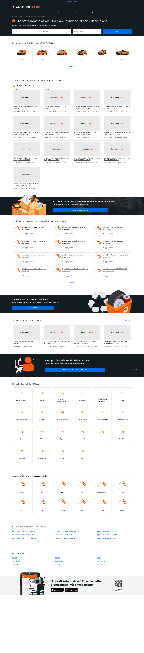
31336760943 (101, 564)
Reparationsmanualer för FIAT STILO (65, 538)
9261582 (57, 558)
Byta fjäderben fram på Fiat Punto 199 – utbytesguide (113, 242)
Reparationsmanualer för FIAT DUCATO (23, 531)
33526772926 (101, 561)
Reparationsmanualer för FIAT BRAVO (107, 538)
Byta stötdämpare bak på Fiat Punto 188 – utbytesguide (74, 228)
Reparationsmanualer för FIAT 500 (107, 531)
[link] (48, 12)
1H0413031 (15, 564)
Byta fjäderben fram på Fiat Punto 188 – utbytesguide (33, 228)
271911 (99, 558)
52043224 (58, 564)
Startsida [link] (14, 16)
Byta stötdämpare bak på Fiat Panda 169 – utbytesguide (34, 242)
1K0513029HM (59, 561)
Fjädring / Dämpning (30, 16)
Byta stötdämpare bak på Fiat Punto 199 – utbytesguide (74, 242)
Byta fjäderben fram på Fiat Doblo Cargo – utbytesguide (34, 270)
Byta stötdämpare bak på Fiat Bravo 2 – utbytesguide (33, 256)
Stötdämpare (41, 16)
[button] (78, 12)
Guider (21, 16)
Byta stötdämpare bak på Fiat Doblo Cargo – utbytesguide (75, 270)
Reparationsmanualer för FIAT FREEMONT (24, 538)
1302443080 (16, 561)
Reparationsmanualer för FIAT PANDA (65, 535)
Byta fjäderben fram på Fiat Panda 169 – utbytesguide (114, 228)
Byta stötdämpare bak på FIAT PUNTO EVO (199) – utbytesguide (114, 270)
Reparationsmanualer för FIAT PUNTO (65, 531)
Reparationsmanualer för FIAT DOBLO (23, 535)
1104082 (14, 558)
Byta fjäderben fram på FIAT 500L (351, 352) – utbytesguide (115, 256)
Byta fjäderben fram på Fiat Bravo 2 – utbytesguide (73, 256)
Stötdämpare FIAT (65, 210)
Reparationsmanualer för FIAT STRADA (108, 535)
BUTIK (69, 2)
